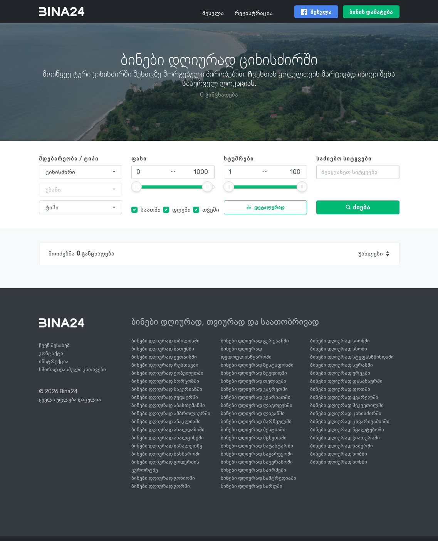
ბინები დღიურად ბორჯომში (165, 381)
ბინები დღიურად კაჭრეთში (254, 389)
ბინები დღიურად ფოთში (340, 389)
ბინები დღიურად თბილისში (165, 340)
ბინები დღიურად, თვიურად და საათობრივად (225, 321)
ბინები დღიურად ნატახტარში (257, 445)
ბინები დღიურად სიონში (340, 340)
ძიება (357, 207)
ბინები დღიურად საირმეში (253, 470)
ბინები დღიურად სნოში (338, 349)
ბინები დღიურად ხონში (338, 462)
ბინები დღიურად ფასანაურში (346, 381)
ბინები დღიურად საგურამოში (257, 462)
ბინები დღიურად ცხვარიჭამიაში (349, 421)
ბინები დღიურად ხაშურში (341, 445)
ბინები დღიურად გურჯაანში (255, 340)
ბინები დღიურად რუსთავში (164, 365)
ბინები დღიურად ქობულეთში (167, 373)
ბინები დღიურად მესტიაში (253, 429)
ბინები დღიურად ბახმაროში (166, 454)
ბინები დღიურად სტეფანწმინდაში (352, 357)
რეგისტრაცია (254, 13)
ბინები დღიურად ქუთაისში (164, 357)
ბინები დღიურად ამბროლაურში (170, 413)
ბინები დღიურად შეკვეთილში (347, 405)
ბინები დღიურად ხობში (338, 454)
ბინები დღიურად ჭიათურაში (345, 437)
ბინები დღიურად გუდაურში (164, 397)
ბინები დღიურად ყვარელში (344, 397)
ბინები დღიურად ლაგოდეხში (256, 405)
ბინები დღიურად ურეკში (340, 373)
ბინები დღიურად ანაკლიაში (166, 421)
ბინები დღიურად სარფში (251, 486)
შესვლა (213, 13)
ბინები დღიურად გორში (160, 486)
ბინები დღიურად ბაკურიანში (166, 389)
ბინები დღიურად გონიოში (163, 478)
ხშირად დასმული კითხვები (72, 369)
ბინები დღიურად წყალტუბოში (347, 429)
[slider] (136, 186)
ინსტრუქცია (54, 361)
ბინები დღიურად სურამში (341, 365)
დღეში (181, 209)
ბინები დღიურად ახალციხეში (167, 437)
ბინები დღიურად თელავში (253, 381)
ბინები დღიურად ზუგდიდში (254, 373)
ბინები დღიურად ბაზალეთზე (166, 445)
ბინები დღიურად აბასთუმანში (168, 405)
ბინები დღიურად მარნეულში (256, 421)
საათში (151, 209)
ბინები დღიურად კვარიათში (255, 397)
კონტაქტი (51, 353)
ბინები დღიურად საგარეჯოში (257, 454)
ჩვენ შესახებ (54, 345)
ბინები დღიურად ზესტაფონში (257, 365)
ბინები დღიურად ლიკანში (253, 413)
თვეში (210, 209)
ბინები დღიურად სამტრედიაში (258, 478)
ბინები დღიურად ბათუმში (162, 349)
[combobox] (80, 172)
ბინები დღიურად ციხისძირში (345, 413)
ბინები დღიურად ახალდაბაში (168, 429)
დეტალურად (264, 207)
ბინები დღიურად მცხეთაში (254, 437)
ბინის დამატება (371, 12)
